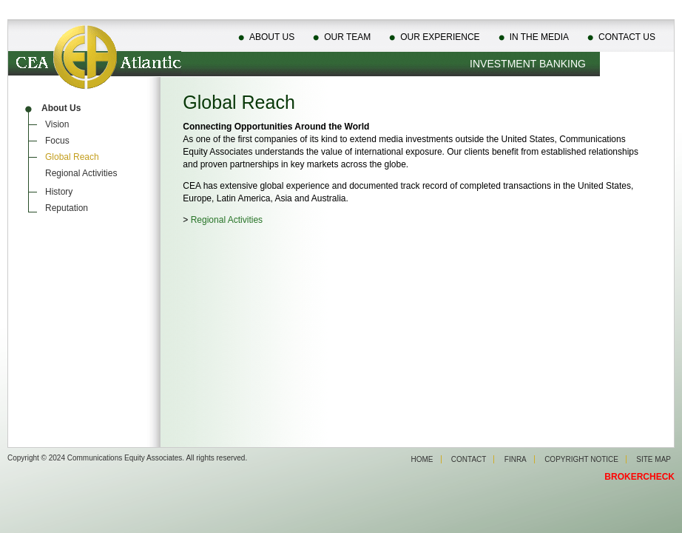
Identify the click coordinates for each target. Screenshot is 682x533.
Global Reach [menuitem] (72, 156)
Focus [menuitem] (57, 140)
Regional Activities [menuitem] (81, 173)
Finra (515, 459)
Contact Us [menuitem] (626, 37)
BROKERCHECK (639, 477)
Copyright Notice (581, 459)
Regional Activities (227, 220)
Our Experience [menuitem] (439, 37)
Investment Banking (528, 64)
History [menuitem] (58, 191)
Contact (469, 459)
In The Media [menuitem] (539, 37)
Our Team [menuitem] (347, 37)
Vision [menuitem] (57, 124)
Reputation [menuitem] (66, 208)
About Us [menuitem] (271, 37)
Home (422, 459)
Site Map (653, 459)
